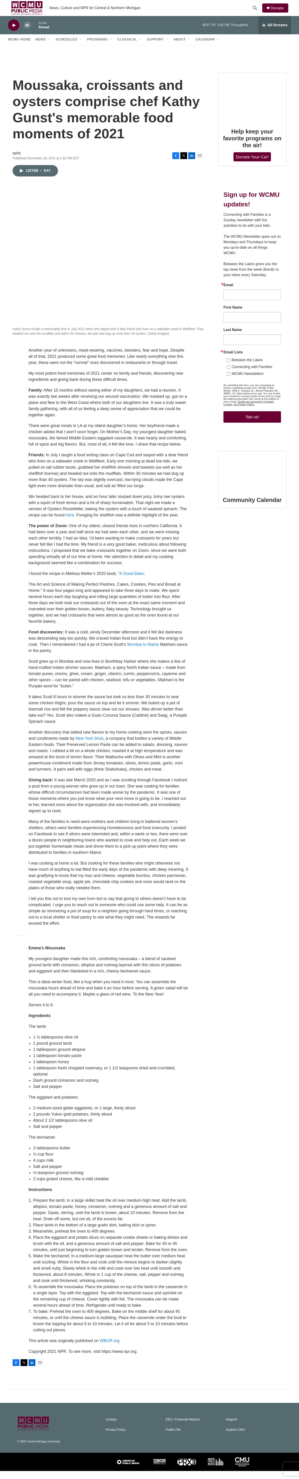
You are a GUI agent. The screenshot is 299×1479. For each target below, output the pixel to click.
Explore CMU (235, 1437)
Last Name (232, 338)
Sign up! (252, 425)
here (70, 523)
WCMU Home (19, 47)
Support (155, 47)
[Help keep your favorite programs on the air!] (252, 105)
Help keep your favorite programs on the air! (252, 146)
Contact (111, 1427)
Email (228, 293)
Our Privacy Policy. (243, 412)
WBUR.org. (110, 1348)
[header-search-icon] (256, 12)
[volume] (27, 33)
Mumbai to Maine (143, 652)
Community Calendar (252, 508)
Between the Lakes (247, 368)
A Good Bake (131, 581)
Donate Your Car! (252, 165)
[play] (13, 33)
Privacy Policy (116, 1437)
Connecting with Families (252, 375)
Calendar (205, 47)
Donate (279, 12)
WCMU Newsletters (248, 382)
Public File (173, 1437)
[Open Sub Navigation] (49, 47)
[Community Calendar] (252, 478)
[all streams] (274, 33)
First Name (232, 315)
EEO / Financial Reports (183, 1427)
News (40, 47)
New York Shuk (89, 746)
